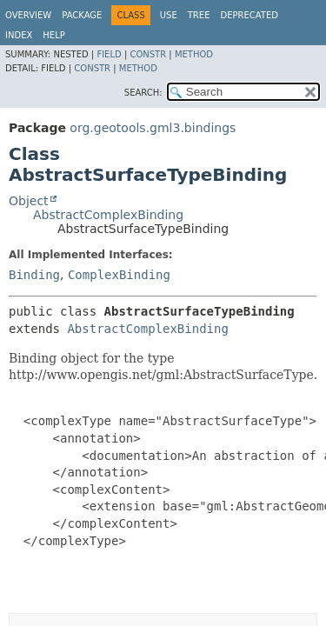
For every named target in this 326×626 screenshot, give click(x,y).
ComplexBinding (119, 275)
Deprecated (249, 15)
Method (194, 54)
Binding (34, 275)
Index (18, 35)
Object (29, 201)
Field (108, 54)
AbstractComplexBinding (108, 215)
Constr (148, 54)
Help (53, 35)
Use (168, 15)
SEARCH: (143, 92)
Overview (28, 15)
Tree (199, 15)
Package (82, 15)
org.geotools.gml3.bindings (153, 128)
